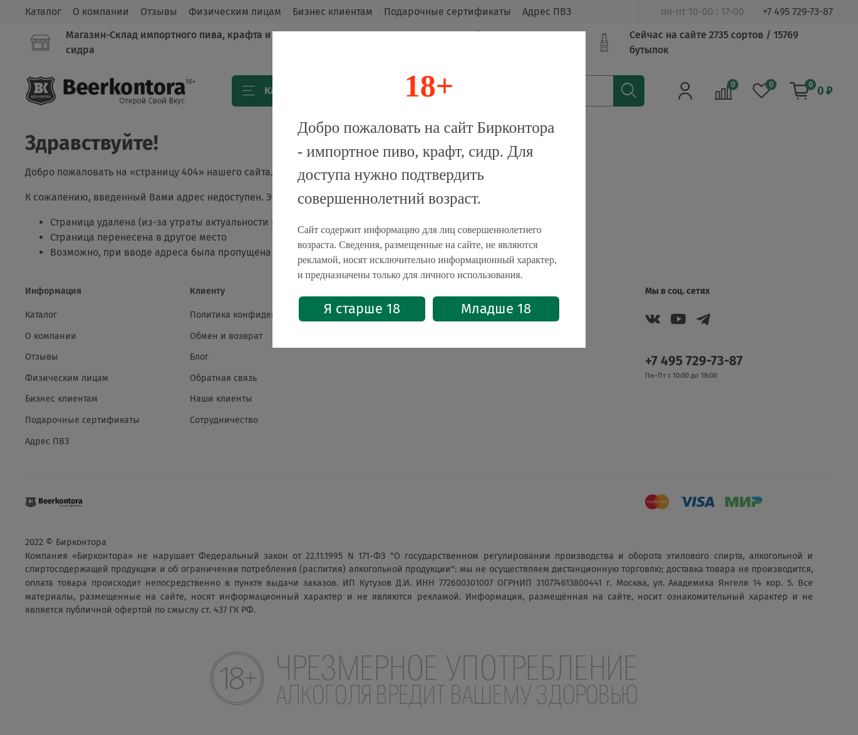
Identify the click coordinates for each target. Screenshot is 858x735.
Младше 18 (496, 308)
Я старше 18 (362, 308)
